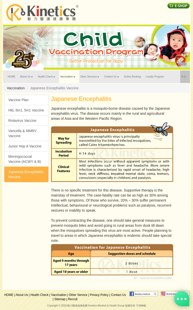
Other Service (78, 295)
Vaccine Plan (18, 100)
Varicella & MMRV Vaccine (22, 133)
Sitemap (59, 299)
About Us (22, 295)
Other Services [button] (89, 76)
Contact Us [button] (111, 76)
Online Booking (132, 76)
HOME (13, 76)
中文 (185, 76)
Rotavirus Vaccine (22, 121)
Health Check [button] (46, 76)
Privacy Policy (99, 295)
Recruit (72, 299)
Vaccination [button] (67, 76)
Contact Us (118, 295)
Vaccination (58, 295)
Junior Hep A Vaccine (24, 146)
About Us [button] (26, 76)
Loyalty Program (155, 76)
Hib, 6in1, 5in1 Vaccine (26, 110)
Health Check (39, 295)
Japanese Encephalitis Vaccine (25, 174)
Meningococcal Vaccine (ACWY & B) (24, 159)
